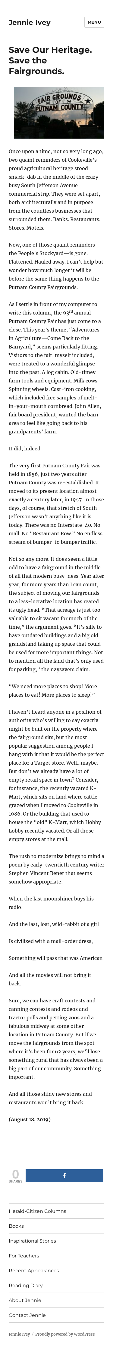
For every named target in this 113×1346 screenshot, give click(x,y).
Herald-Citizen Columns (37, 1211)
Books (16, 1226)
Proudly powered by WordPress (65, 1334)
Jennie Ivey (30, 22)
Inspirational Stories (32, 1241)
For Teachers (24, 1256)
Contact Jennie (27, 1315)
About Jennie (25, 1300)
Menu (94, 22)
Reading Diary (26, 1285)
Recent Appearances (34, 1271)
